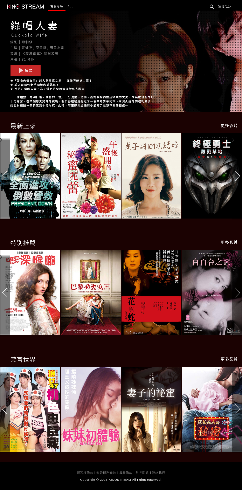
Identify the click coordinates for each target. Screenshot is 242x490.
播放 (25, 70)
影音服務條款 (106, 472)
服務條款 (126, 472)
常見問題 (142, 472)
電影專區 (56, 6)
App (71, 6)
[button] (237, 177)
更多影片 (229, 125)
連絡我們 (158, 472)
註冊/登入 (225, 6)
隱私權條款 (85, 472)
